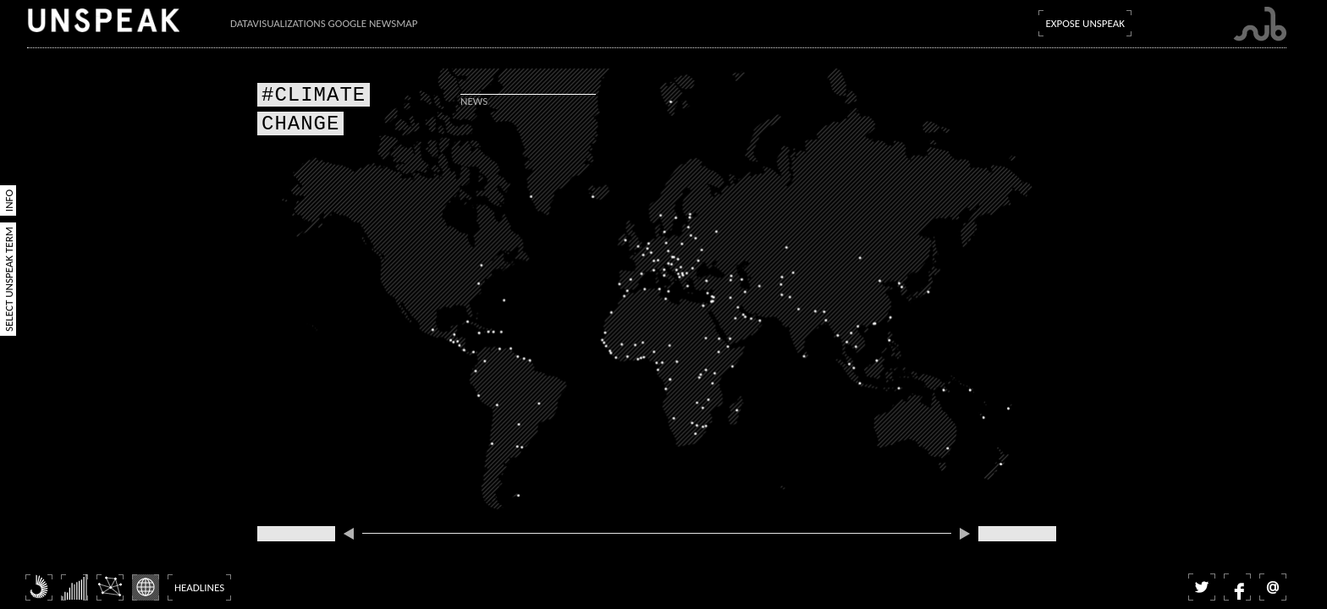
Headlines (199, 587)
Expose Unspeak (1085, 23)
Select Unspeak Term (9, 279)
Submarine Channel (1259, 24)
